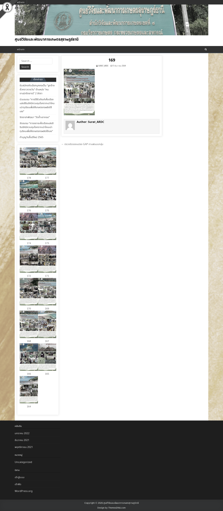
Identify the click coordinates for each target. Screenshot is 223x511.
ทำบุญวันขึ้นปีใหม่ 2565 (31, 137)
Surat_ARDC (103, 65)
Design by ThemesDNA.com (111, 508)
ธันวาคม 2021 (22, 440)
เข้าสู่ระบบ (19, 477)
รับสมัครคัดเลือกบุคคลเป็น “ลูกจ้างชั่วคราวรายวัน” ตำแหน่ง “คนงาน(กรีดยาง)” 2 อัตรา (37, 89)
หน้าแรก (20, 2)
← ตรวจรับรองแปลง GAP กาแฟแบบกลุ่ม (82, 144)
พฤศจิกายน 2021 (24, 447)
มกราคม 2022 (22, 433)
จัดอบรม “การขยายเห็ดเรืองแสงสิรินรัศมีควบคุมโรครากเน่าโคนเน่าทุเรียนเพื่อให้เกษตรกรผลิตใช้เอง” (36, 127)
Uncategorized (23, 462)
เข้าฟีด (18, 484)
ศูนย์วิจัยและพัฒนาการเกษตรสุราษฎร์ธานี (47, 39)
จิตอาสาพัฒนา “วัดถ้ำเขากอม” (35, 117)
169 (111, 60)
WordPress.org (24, 491)
